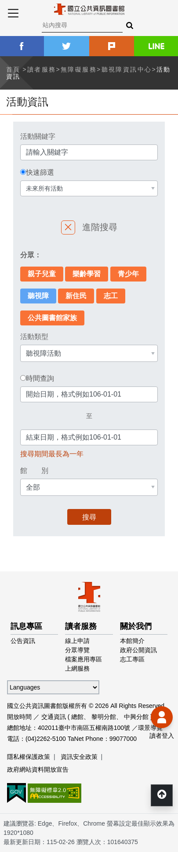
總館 (77, 716)
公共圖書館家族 (52, 317)
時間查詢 (40, 378)
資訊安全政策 (79, 756)
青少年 (128, 274)
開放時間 (19, 716)
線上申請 (77, 640)
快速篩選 (40, 172)
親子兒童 (42, 274)
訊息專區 (26, 626)
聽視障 (38, 296)
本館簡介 (132, 640)
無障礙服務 (79, 69)
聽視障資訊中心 (127, 69)
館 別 (34, 470)
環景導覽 (150, 727)
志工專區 (132, 659)
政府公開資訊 (138, 649)
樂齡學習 (87, 274)
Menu (13, 13)
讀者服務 (41, 69)
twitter (66, 46)
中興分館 (136, 716)
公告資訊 (23, 640)
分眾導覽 (77, 649)
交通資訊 (53, 716)
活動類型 (34, 336)
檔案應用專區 (83, 659)
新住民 (76, 296)
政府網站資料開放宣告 (38, 769)
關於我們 (136, 626)
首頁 (13, 69)
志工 (111, 296)
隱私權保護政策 (28, 756)
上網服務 (77, 668)
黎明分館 (103, 716)
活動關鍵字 (37, 136)
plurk (111, 46)
